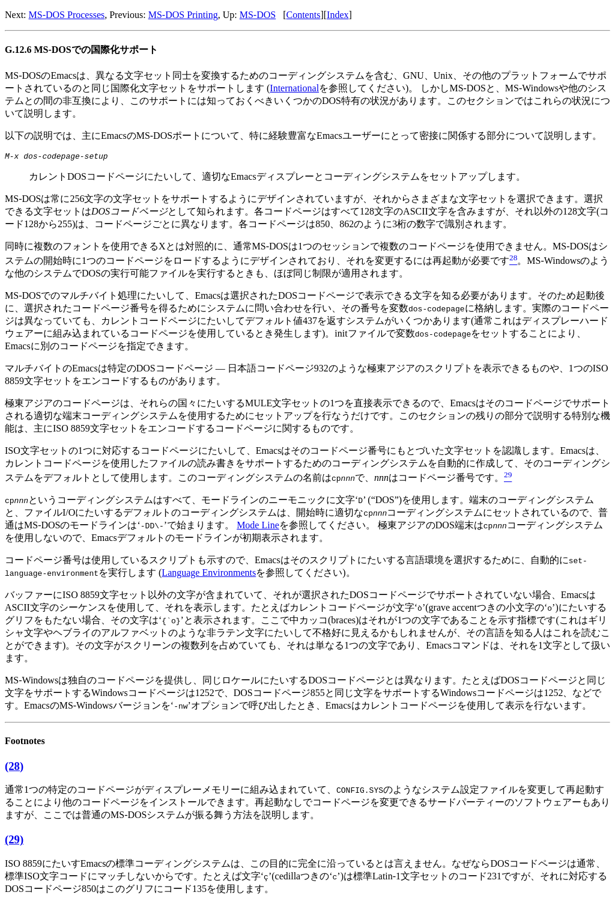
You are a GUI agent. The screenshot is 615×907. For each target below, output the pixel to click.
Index (337, 15)
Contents (303, 15)
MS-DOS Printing (183, 15)
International (294, 88)
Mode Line (258, 527)
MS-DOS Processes (67, 15)
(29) (14, 841)
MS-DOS (258, 15)
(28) (14, 768)
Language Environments (209, 574)
